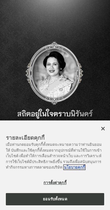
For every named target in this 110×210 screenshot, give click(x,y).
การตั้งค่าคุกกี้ (54, 183)
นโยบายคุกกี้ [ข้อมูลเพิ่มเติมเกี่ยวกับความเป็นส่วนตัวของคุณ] (74, 167)
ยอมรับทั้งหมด (55, 199)
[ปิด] (103, 128)
